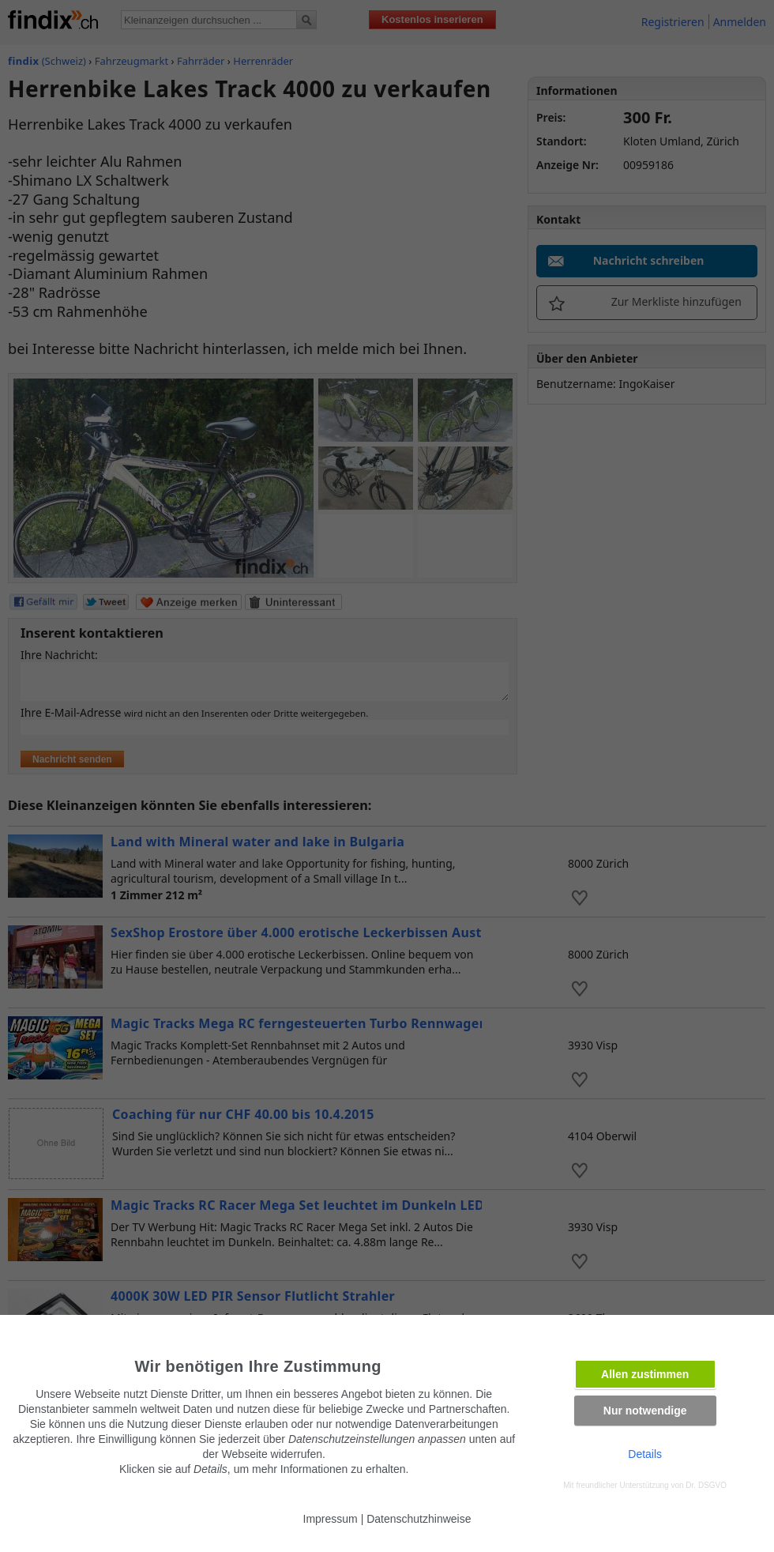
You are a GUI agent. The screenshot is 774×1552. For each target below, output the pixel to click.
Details (645, 1454)
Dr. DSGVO (706, 1485)
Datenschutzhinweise (418, 1518)
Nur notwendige (645, 1410)
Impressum (330, 1518)
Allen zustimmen (645, 1374)
